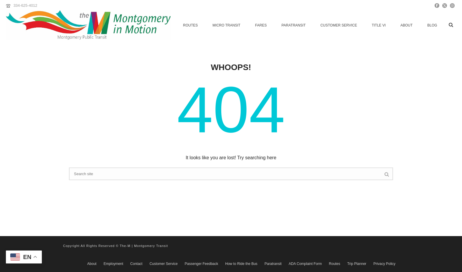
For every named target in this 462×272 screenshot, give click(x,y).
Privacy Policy (384, 264)
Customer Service (338, 25)
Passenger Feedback (201, 264)
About (406, 25)
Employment (113, 264)
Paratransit (293, 25)
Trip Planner (356, 264)
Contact (136, 264)
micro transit (226, 25)
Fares (261, 25)
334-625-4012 (25, 5)
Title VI (379, 25)
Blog (432, 25)
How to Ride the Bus (241, 264)
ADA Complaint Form (305, 264)
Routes (190, 25)
